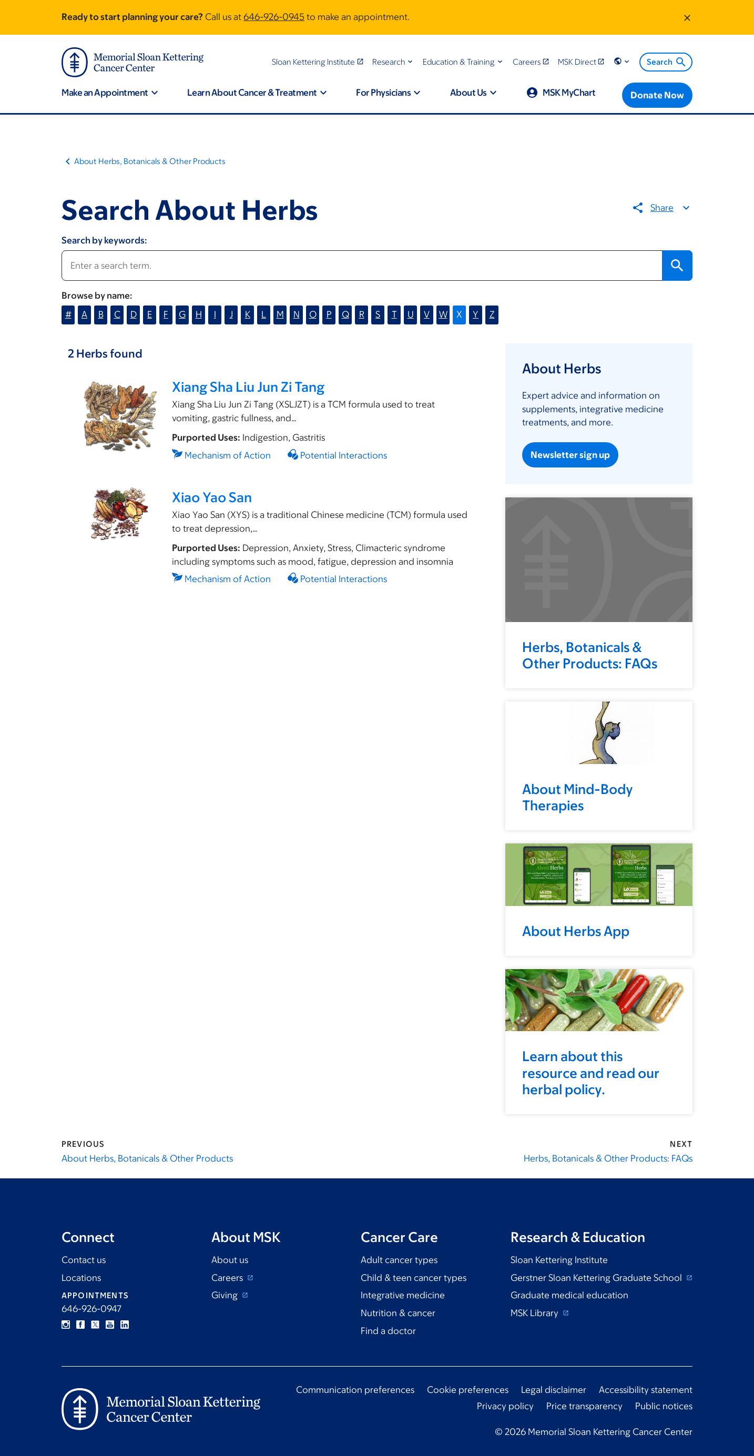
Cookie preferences (467, 1389)
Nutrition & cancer (398, 1313)
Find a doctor (388, 1331)
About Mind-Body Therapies (577, 797)
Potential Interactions (343, 455)
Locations (81, 1277)
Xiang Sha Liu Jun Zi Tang (248, 386)
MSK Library (536, 1313)
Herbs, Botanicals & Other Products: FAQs (589, 655)
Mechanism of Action (228, 455)
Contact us (84, 1260)
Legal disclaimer (553, 1389)
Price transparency (584, 1406)
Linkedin (124, 1324)
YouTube (110, 1324)
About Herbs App (575, 931)
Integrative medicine (403, 1295)
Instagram (66, 1324)
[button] (393, 61)
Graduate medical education (569, 1295)
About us (229, 1260)
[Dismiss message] (687, 17)
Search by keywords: (104, 240)
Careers (228, 1277)
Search (667, 62)
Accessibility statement (645, 1389)
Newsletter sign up (570, 455)
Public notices (663, 1406)
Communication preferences (355, 1389)
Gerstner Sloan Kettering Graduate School (597, 1277)
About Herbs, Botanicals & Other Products (150, 161)
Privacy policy (505, 1406)
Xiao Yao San (212, 497)
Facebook (80, 1324)
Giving (225, 1295)
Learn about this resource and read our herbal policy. (590, 1072)
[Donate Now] (657, 95)
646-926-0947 (91, 1309)
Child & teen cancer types (413, 1277)
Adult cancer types (399, 1260)
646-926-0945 (273, 17)
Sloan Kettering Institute (559, 1260)
